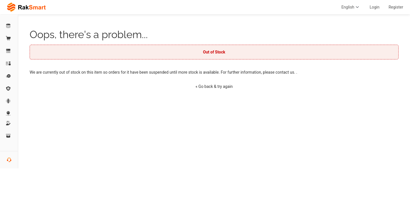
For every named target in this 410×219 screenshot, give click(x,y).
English (350, 7)
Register (396, 7)
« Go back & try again (214, 86)
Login (375, 7)
